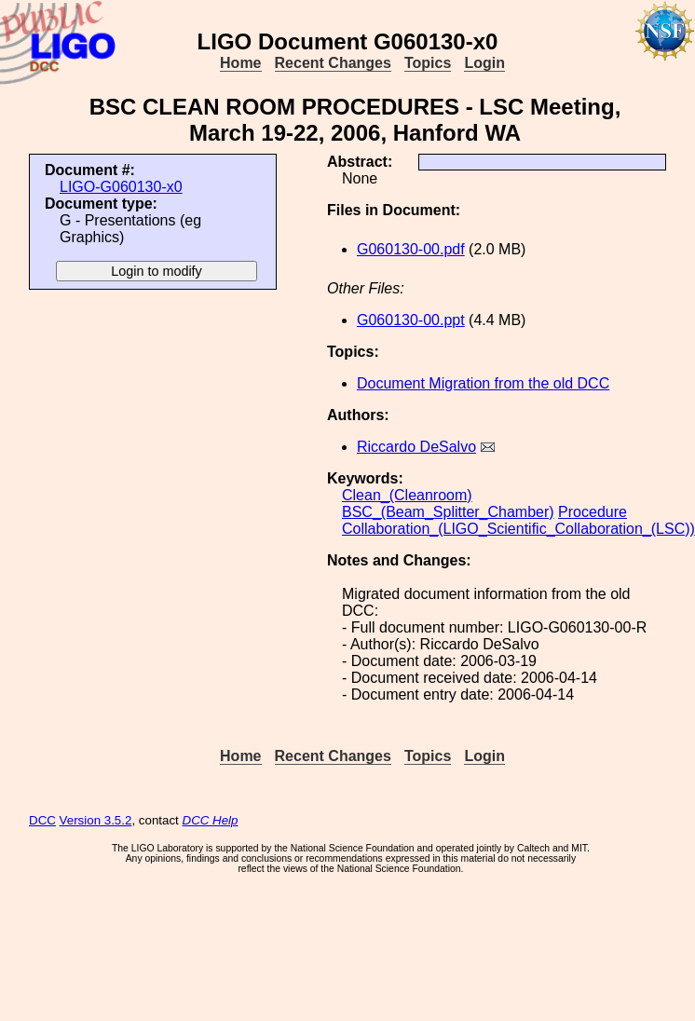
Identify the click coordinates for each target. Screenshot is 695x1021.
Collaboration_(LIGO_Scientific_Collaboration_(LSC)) (518, 529)
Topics (427, 63)
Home (240, 63)
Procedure (592, 512)
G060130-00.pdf (411, 249)
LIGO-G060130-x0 (121, 187)
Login (484, 63)
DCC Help (210, 820)
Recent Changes (333, 63)
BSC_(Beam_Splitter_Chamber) (448, 512)
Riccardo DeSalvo (416, 447)
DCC (42, 820)
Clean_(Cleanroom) (407, 495)
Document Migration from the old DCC (483, 383)
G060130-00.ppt (411, 320)
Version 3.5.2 (96, 820)
